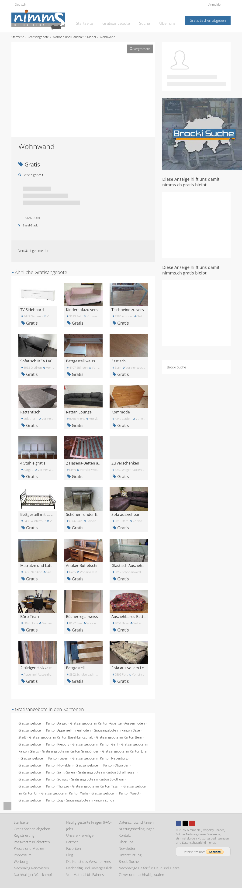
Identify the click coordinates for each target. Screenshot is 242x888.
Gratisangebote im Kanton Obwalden (102, 765)
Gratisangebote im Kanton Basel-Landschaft (61, 737)
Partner (72, 841)
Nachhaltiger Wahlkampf (33, 874)
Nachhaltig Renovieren (31, 868)
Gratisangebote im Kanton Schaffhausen (107, 772)
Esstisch (118, 361)
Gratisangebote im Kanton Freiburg (43, 744)
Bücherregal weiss (82, 616)
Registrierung (24, 835)
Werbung (21, 861)
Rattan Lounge (79, 412)
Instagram (199, 823)
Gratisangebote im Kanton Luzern (45, 758)
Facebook (178, 823)
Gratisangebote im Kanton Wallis (64, 793)
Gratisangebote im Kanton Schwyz (43, 779)
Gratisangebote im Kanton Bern (119, 737)
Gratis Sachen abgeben (208, 20)
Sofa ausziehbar (125, 514)
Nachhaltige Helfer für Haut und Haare (149, 868)
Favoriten (73, 848)
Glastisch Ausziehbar (129, 565)
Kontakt (125, 835)
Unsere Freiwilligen (81, 835)
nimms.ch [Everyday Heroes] (206, 830)
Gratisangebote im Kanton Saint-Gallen (46, 772)
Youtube (192, 823)
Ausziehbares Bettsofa (131, 616)
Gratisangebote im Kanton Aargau (42, 723)
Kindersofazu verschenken (89, 309)
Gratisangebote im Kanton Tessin (96, 786)
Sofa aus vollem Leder (130, 667)
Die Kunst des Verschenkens (88, 861)
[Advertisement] (202, 224)
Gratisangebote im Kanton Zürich (90, 800)
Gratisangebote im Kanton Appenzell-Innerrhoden (54, 730)
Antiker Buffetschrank (85, 565)
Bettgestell (75, 667)
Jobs (69, 828)
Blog (69, 855)
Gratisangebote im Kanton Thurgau (43, 786)
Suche (147, 20)
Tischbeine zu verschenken (135, 309)
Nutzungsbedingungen (137, 828)
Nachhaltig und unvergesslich (89, 868)
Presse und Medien (29, 848)
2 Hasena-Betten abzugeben (91, 463)
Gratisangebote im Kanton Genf (95, 744)
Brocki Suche (176, 367)
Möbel (91, 37)
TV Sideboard (32, 309)
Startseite (91, 20)
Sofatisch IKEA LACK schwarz (45, 361)
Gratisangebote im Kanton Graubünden (70, 751)
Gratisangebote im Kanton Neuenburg (100, 758)
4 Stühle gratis (32, 463)
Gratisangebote (120, 20)
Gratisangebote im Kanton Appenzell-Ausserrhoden (107, 723)
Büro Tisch (29, 616)
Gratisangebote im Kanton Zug (40, 800)
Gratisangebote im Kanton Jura (124, 751)
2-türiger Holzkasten (38, 667)
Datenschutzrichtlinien (136, 822)
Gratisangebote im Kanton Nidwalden (45, 765)
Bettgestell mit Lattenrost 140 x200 (50, 514)
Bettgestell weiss (80, 361)
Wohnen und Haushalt (67, 37)
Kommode (120, 412)
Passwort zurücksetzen (32, 841)
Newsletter (127, 848)
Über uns (168, 20)
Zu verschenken (125, 463)
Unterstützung (130, 855)
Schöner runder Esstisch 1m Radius (97, 514)
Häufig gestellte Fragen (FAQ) (88, 822)
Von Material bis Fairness (85, 874)
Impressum (22, 855)
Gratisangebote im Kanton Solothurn (97, 779)
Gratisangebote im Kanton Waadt (115, 793)
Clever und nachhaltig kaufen (141, 874)
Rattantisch (30, 412)
